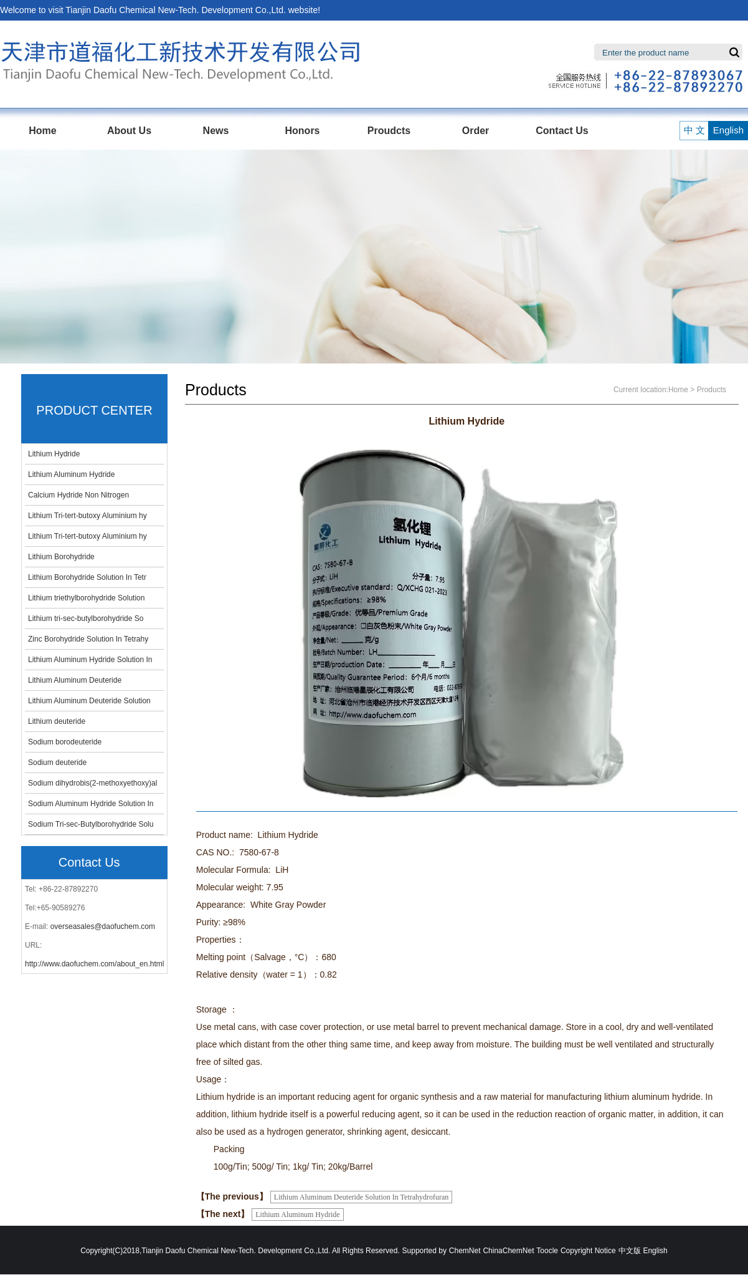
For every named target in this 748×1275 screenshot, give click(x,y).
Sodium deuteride (57, 762)
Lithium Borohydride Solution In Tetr (87, 577)
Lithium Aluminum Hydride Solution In (90, 659)
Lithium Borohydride (61, 556)
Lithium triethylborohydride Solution (86, 598)
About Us (129, 130)
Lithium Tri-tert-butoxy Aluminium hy (87, 515)
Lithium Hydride (54, 454)
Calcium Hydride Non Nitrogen (78, 495)
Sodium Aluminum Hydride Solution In (90, 803)
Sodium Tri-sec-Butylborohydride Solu (90, 824)
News (216, 130)
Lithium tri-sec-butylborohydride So (85, 618)
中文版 (629, 1250)
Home (42, 130)
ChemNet (465, 1250)
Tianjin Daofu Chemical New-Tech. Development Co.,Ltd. (175, 10)
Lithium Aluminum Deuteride (74, 680)
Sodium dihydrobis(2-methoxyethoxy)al (92, 783)
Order (476, 130)
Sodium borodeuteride (65, 742)
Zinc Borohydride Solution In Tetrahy (88, 639)
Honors (302, 130)
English (724, 130)
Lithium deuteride (56, 721)
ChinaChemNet (508, 1250)
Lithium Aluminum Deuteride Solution (89, 700)
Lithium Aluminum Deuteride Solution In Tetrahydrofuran (361, 1197)
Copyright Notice (588, 1250)
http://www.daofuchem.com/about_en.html (94, 964)
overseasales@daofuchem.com (102, 926)
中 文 (693, 130)
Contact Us (562, 130)
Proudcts (388, 130)
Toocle (547, 1250)
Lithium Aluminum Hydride (71, 474)
